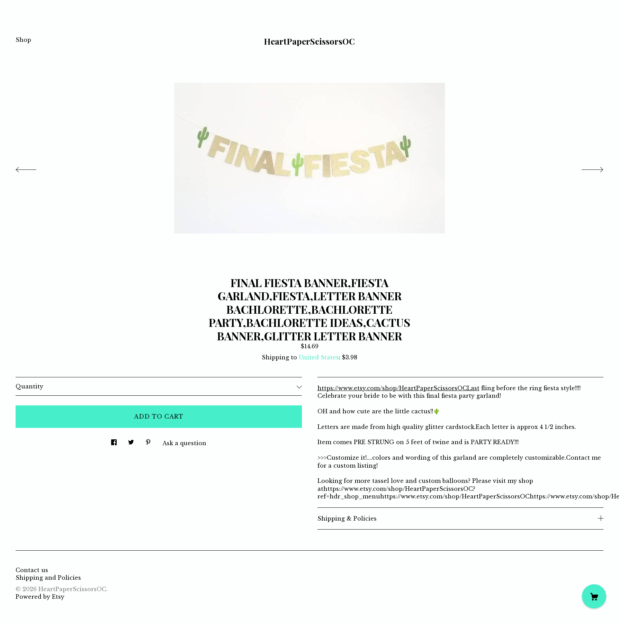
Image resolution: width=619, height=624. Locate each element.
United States (319, 357)
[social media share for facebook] (114, 440)
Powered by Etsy (40, 596)
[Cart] (594, 596)
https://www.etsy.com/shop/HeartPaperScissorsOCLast (398, 388)
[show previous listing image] (33, 167)
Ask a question (184, 443)
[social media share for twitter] (131, 440)
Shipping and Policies (48, 577)
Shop (23, 39)
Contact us (32, 570)
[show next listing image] (586, 167)
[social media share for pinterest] (148, 440)
